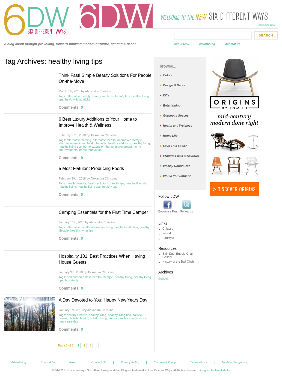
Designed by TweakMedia (214, 370)
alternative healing (79, 140)
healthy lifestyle (136, 183)
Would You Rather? (177, 176)
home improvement (119, 146)
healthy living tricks (77, 99)
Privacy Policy (130, 362)
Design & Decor (174, 85)
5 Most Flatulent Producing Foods (91, 168)
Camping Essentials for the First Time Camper (103, 212)
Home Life (170, 135)
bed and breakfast (79, 277)
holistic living (98, 318)
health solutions (98, 183)
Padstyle (168, 237)
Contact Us (232, 43)
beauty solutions (103, 96)
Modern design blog (235, 362)
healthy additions (119, 143)
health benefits (97, 143)
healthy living (141, 143)
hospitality (71, 280)
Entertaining (171, 105)
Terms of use (198, 362)
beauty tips (122, 96)
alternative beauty (78, 96)
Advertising (207, 43)
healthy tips (110, 186)
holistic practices (119, 318)
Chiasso (167, 228)
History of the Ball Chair (178, 261)
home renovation (90, 149)
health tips (117, 183)
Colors (168, 75)
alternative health (104, 140)
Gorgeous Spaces (176, 115)
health (118, 227)
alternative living (102, 227)
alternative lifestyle (129, 140)
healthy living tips (70, 146)
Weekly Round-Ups (176, 166)
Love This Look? (175, 145)
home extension (94, 146)
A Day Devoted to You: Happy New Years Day (103, 300)
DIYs (166, 95)
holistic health (79, 318)
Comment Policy (165, 362)
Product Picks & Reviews (181, 155)
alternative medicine (72, 143)
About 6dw (181, 43)
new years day (68, 321)
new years (139, 318)
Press (73, 362)
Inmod (166, 233)
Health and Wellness (177, 125)
